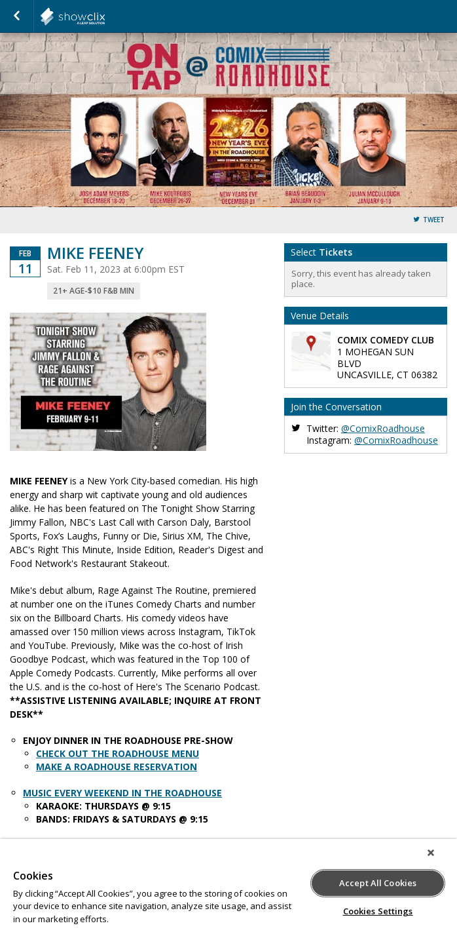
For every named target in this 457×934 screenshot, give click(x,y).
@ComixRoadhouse (383, 428)
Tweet (434, 220)
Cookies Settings (378, 911)
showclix (104, 16)
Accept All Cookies (377, 883)
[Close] (431, 853)
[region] (228, 886)
